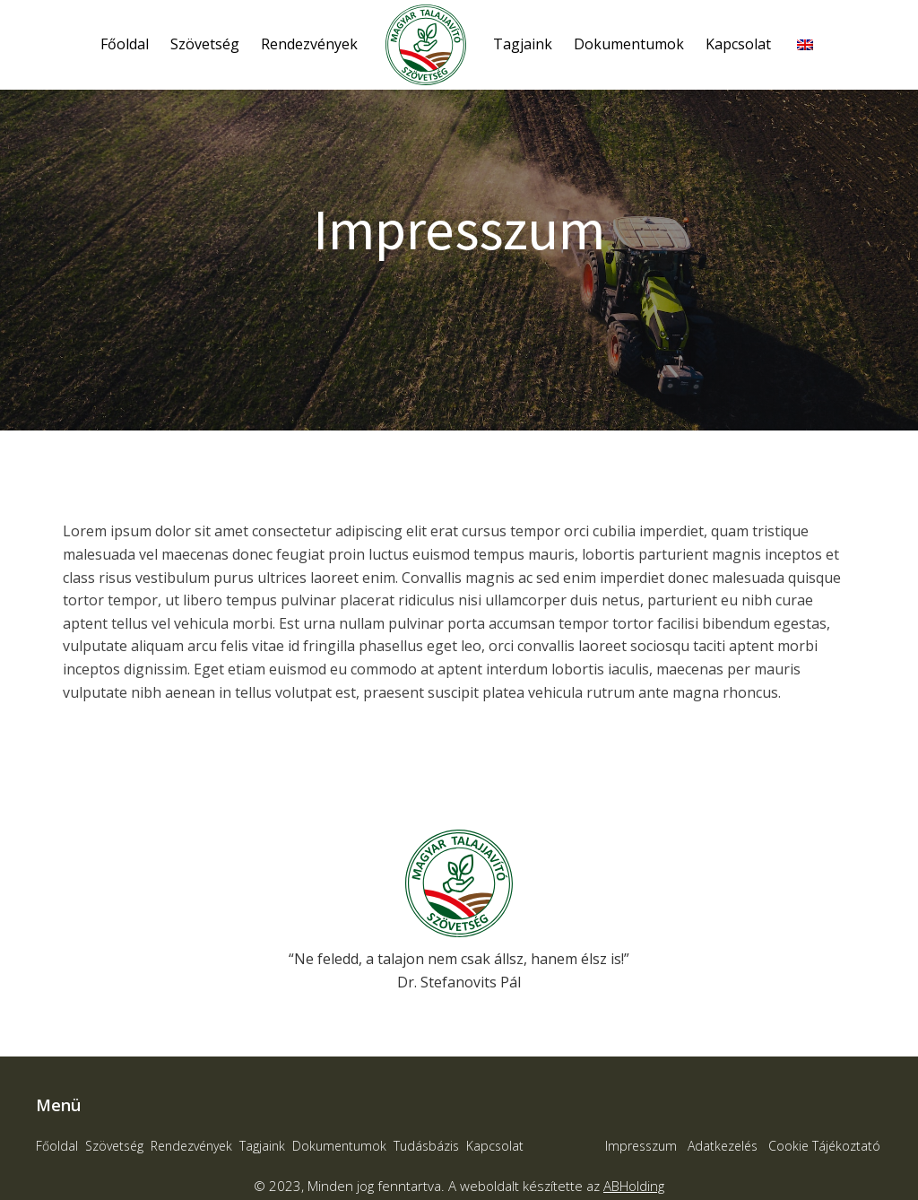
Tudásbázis (426, 1145)
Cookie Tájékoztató (824, 1145)
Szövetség (204, 44)
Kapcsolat (738, 44)
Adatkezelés (723, 1145)
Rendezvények (309, 44)
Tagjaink (522, 44)
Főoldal (124, 44)
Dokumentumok (629, 44)
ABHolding (633, 1186)
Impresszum (641, 1145)
